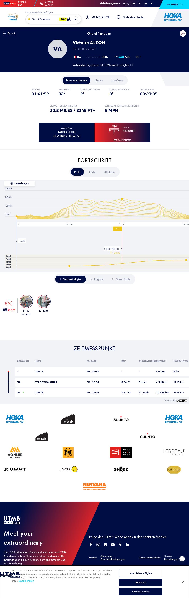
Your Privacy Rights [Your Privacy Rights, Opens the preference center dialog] (141, 576)
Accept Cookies (141, 595)
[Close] (183, 585)
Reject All (140, 585)
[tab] (76, 80)
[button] (183, 33)
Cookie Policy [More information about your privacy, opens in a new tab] (26, 584)
